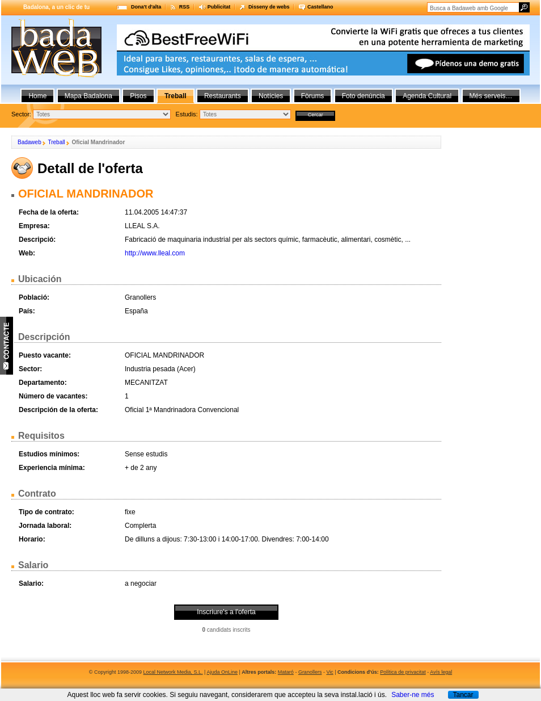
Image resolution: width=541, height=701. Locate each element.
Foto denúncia (363, 96)
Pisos (138, 96)
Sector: (21, 114)
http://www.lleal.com (155, 253)
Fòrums (312, 96)
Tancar (463, 695)
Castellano (320, 7)
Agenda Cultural (427, 96)
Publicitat (219, 7)
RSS (184, 7)
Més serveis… (491, 96)
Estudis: (187, 114)
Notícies (271, 96)
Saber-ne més (412, 695)
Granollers (310, 672)
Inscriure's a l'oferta (226, 612)
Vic (329, 672)
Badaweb (29, 142)
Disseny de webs (269, 7)
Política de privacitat (403, 672)
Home (37, 96)
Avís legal (441, 672)
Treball (56, 142)
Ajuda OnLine (222, 672)
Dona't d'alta (146, 7)
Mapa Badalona (88, 96)
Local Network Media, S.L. (173, 672)
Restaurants (222, 96)
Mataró (286, 672)
